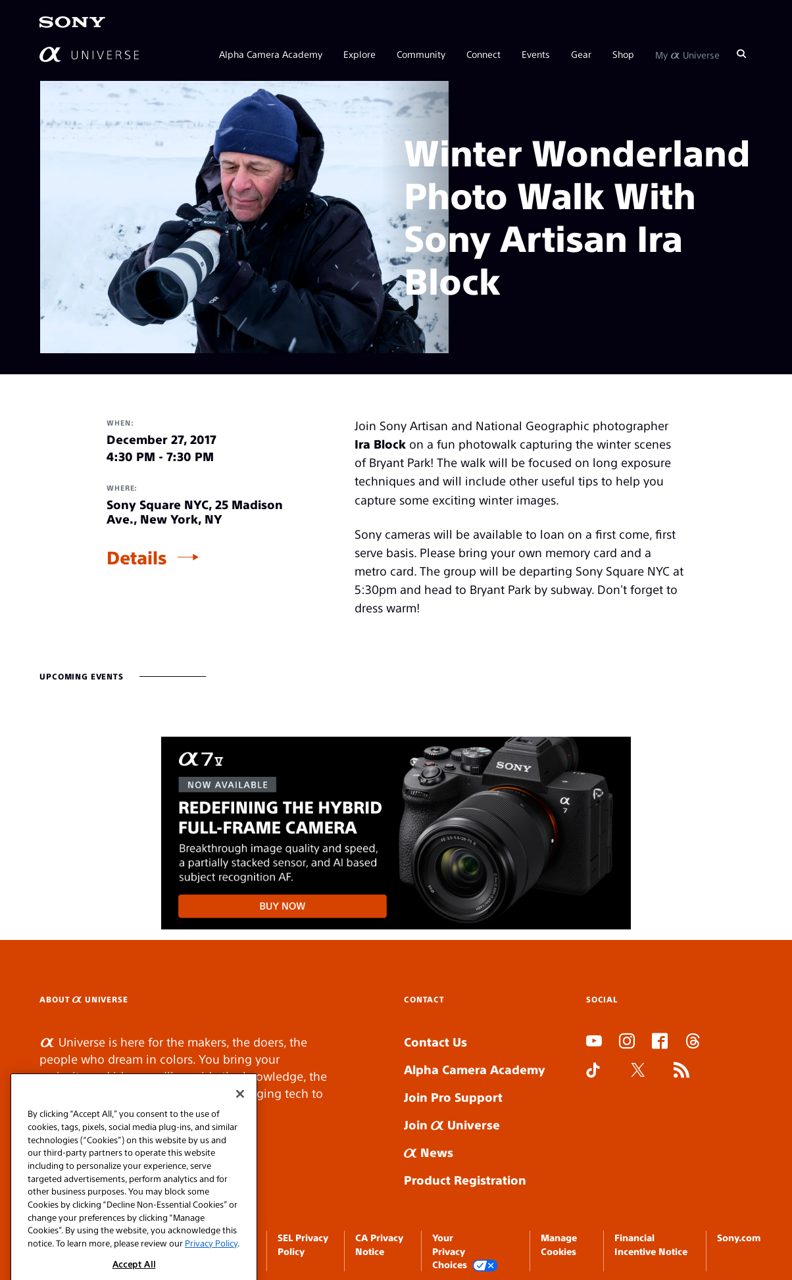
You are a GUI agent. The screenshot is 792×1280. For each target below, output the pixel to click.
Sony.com (738, 1237)
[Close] (240, 1110)
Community (421, 54)
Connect (483, 54)
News (428, 1152)
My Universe (687, 54)
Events (536, 54)
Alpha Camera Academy (270, 54)
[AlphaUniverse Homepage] (89, 54)
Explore (359, 54)
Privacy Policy (211, 1259)
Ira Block (380, 443)
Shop (623, 54)
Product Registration (465, 1179)
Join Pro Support (453, 1096)
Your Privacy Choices (465, 1251)
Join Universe (452, 1124)
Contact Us (435, 1041)
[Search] (741, 54)
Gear (581, 54)
